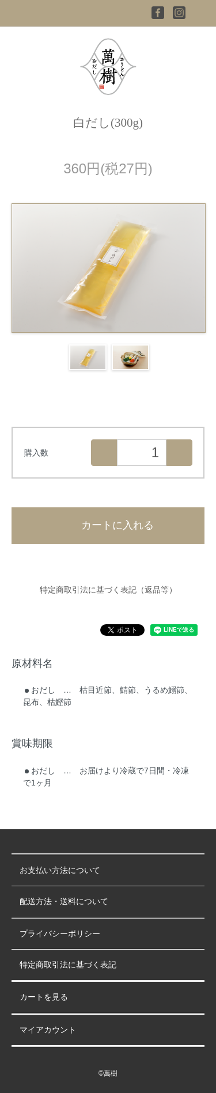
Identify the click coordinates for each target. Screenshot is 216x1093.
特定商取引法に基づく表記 (68, 965)
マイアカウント (48, 1030)
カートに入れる (108, 525)
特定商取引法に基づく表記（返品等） (108, 589)
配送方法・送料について (64, 901)
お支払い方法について (60, 870)
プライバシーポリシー (60, 933)
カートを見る (44, 997)
